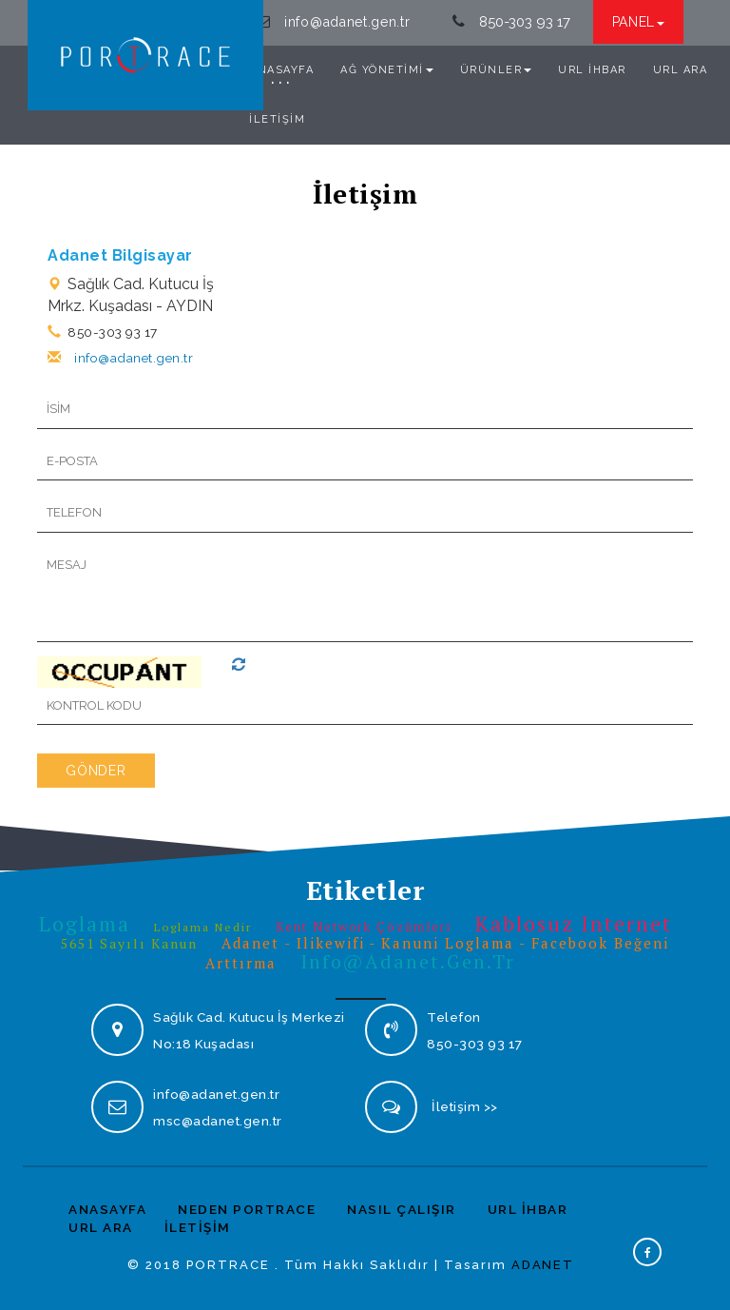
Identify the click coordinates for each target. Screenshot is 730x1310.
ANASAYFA (281, 69)
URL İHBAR (592, 69)
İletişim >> (465, 1106)
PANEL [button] (638, 21)
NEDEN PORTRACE (247, 1209)
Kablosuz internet (574, 923)
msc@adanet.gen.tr (217, 1120)
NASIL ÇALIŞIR (401, 1209)
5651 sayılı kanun (129, 943)
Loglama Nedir (203, 927)
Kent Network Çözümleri (364, 926)
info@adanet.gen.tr (347, 21)
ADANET (543, 1264)
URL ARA (680, 69)
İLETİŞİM (277, 118)
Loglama (84, 923)
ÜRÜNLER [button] (496, 69)
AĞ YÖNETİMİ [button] (386, 69)
